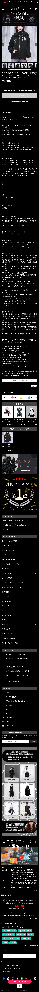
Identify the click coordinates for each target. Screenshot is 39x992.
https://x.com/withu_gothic (11, 348)
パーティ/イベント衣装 (10, 643)
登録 (33, 741)
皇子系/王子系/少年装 (9, 541)
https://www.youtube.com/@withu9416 (15, 361)
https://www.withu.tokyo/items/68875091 (16, 130)
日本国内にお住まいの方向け (19, 101)
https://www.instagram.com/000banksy (15, 353)
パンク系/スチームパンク (10, 569)
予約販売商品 (6, 606)
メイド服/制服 (7, 601)
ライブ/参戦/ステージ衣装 (11, 564)
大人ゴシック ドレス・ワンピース (13, 587)
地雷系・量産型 (7, 573)
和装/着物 (5, 592)
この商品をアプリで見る (19, 380)
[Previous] (3, 44)
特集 (3, 610)
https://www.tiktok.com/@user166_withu (16, 366)
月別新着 (5, 620)
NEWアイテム (6, 624)
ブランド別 (6, 596)
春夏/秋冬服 (6, 629)
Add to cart (19, 96)
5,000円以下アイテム (9, 559)
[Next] (36, 44)
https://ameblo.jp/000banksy (12, 357)
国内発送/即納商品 (8, 638)
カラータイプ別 (7, 634)
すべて (6, 397)
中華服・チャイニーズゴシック (12, 583)
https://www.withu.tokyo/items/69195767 (16, 134)
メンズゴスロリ (7, 615)
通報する (34, 386)
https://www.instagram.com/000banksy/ (16, 247)
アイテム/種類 (7, 578)
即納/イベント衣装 (8, 550)
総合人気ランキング (8, 545)
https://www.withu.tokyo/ (10, 234)
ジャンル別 (6, 555)
